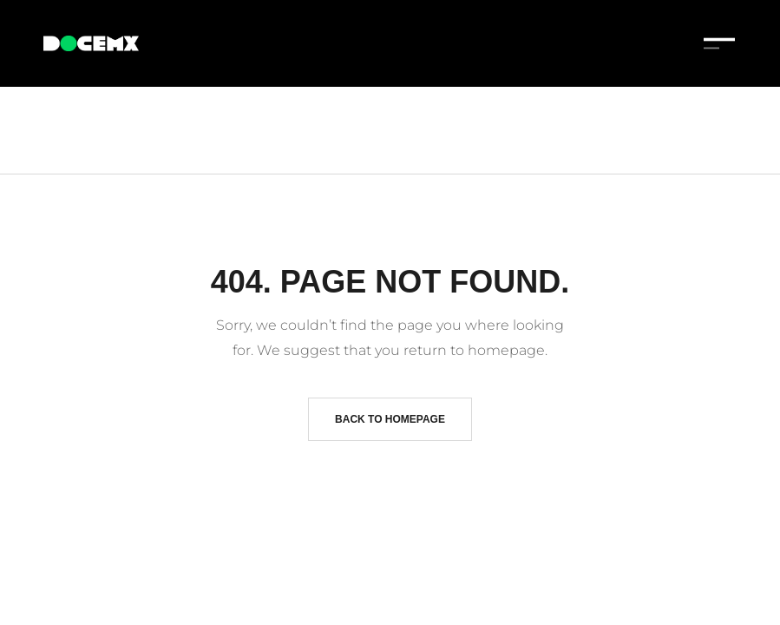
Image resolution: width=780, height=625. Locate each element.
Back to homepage (390, 419)
